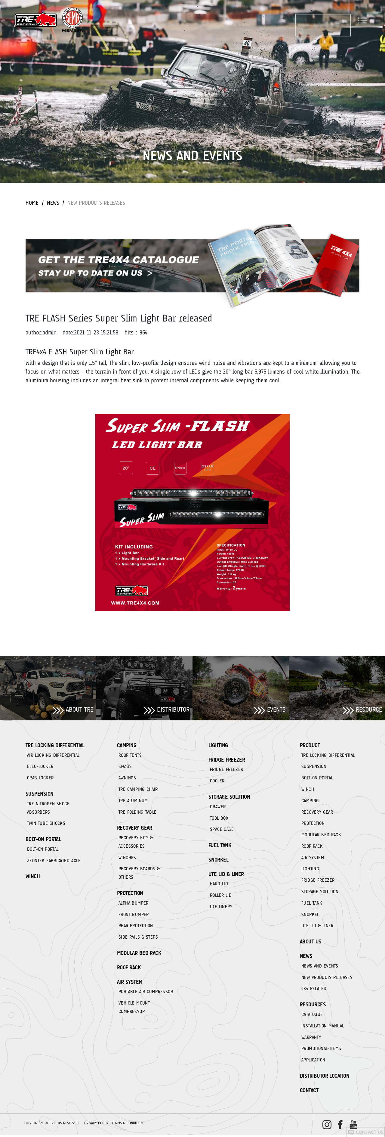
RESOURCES (313, 1006)
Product (310, 746)
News (53, 202)
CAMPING (127, 746)
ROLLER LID (221, 896)
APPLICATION (313, 1062)
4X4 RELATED (313, 990)
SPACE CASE (222, 830)
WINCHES (127, 858)
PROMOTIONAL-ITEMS (321, 1050)
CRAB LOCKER (40, 778)
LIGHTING (218, 746)
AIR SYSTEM (130, 983)
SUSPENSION (40, 794)
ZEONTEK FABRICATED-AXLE (54, 861)
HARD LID (219, 885)
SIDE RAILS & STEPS (138, 938)
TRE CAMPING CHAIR (138, 790)
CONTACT (309, 1092)
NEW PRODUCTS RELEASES (98, 202)
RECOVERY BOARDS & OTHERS (139, 874)
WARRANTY (311, 1039)
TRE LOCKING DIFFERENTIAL (55, 746)
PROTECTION (130, 894)
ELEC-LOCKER (40, 767)
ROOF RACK (129, 969)
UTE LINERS (221, 908)
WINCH (33, 877)
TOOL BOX (219, 819)
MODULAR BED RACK (139, 955)
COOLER (217, 781)
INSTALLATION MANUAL (322, 1027)
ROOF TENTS (130, 755)
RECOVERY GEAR (134, 829)
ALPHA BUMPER (134, 904)
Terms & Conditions (128, 1125)
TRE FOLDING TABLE (138, 812)
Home (32, 202)
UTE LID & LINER (226, 875)
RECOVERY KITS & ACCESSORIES (136, 843)
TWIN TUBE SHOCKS (46, 824)
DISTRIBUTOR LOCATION (324, 1078)
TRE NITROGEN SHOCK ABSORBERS (48, 808)
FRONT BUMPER (134, 915)
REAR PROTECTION (136, 927)
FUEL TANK (219, 846)
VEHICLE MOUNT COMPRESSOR (134, 1009)
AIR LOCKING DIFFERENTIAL (53, 755)
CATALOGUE (312, 1016)
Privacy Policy (96, 1125)
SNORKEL (218, 861)
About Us (311, 943)
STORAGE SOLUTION (229, 797)
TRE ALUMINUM (133, 801)
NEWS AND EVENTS (319, 967)
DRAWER (218, 807)
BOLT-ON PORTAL (43, 840)
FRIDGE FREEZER (226, 760)
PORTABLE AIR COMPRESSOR (146, 993)
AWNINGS (127, 778)
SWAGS (125, 767)
